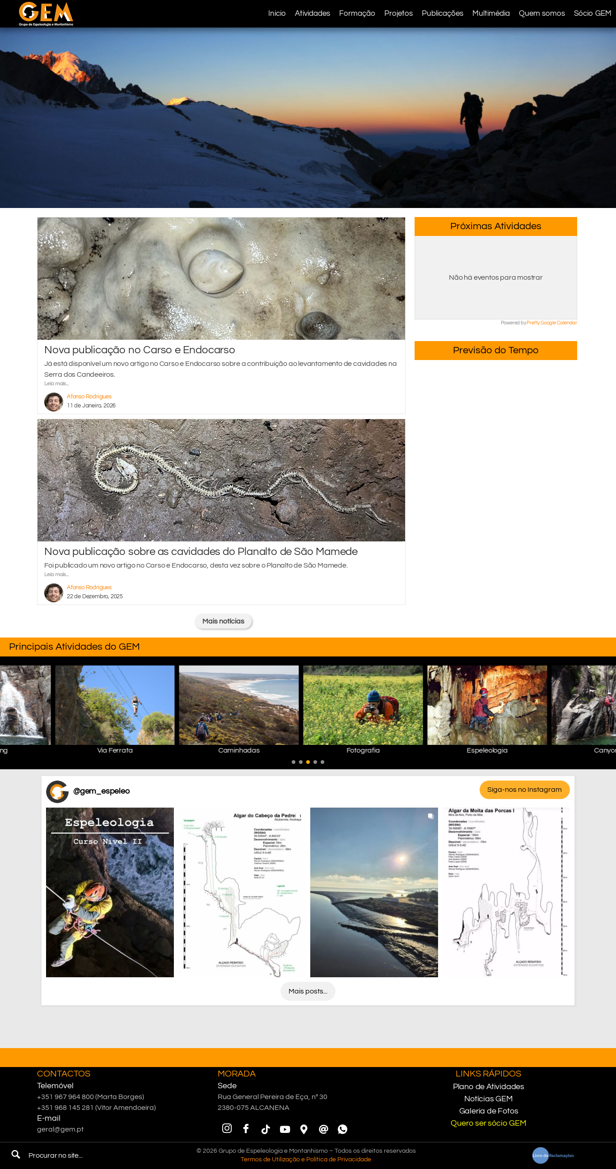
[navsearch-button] (16, 1155)
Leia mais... (56, 384)
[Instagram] (227, 1129)
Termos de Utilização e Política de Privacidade (306, 1159)
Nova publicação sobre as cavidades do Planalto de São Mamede (201, 551)
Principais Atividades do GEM (74, 647)
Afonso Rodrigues (89, 396)
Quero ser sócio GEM (488, 1123)
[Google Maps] (304, 1129)
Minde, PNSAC (496, 394)
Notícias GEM (488, 1099)
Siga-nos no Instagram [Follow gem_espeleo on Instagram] (524, 789)
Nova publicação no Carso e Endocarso (139, 350)
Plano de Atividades (488, 1086)
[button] (293, 762)
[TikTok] (266, 1129)
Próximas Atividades (495, 226)
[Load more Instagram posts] (307, 991)
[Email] (323, 1129)
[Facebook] (246, 1129)
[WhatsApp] (343, 1129)
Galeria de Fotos (488, 1111)
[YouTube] (284, 1129)
